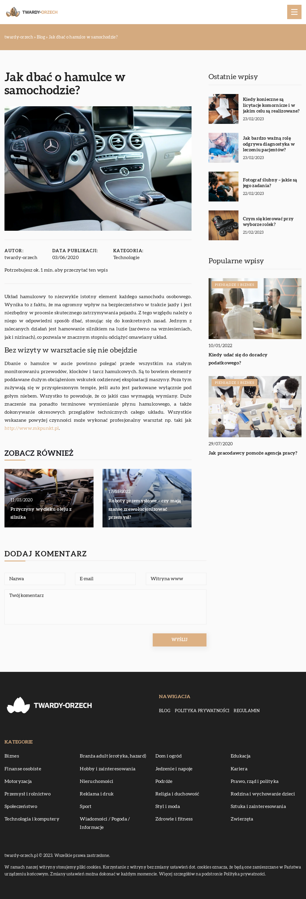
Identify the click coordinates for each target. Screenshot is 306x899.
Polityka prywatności (202, 711)
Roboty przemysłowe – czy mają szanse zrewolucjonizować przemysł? (144, 508)
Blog (164, 711)
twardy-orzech (20, 257)
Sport (86, 806)
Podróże (164, 781)
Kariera (239, 768)
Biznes (11, 756)
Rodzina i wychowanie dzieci (263, 794)
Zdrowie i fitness (174, 819)
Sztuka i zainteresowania (258, 806)
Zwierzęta (242, 819)
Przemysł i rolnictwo (27, 794)
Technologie (126, 257)
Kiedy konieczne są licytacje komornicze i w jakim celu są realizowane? (271, 105)
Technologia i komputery (31, 819)
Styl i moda (167, 806)
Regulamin (247, 711)
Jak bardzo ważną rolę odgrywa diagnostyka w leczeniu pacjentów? (269, 144)
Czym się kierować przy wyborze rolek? (268, 222)
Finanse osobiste (22, 768)
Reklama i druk (97, 794)
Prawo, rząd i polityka (255, 781)
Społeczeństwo (20, 806)
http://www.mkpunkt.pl (31, 428)
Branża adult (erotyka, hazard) (113, 756)
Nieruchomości (96, 781)
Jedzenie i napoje (174, 768)
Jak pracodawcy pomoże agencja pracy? (253, 453)
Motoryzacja (18, 781)
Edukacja (240, 756)
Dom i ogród (168, 756)
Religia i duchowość (177, 794)
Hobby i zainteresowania (107, 768)
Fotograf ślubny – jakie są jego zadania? (270, 183)
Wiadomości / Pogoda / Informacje (105, 823)
